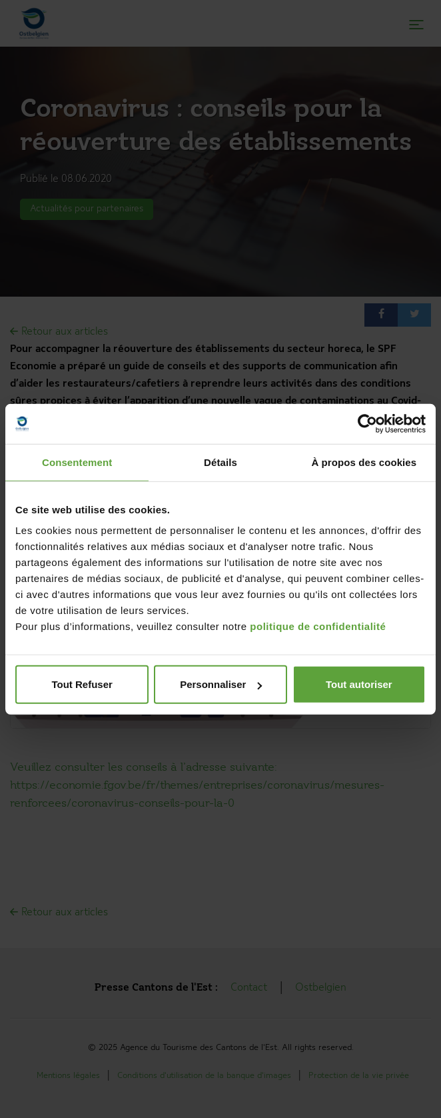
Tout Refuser (81, 684)
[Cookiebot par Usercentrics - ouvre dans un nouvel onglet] (367, 423)
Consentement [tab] (77, 461)
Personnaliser (221, 684)
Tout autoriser (359, 684)
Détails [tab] (220, 461)
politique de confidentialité (318, 626)
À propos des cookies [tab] (363, 461)
